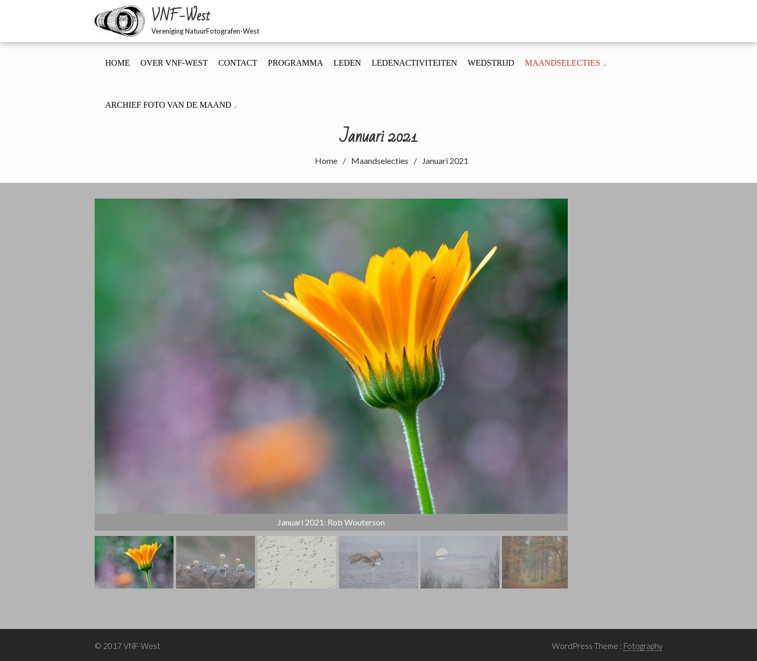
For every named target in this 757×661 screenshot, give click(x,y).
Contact (237, 62)
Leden (347, 62)
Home (117, 62)
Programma (295, 62)
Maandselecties (562, 62)
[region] (331, 393)
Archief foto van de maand (168, 104)
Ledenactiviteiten (414, 62)
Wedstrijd (491, 62)
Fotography (642, 645)
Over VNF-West (174, 62)
